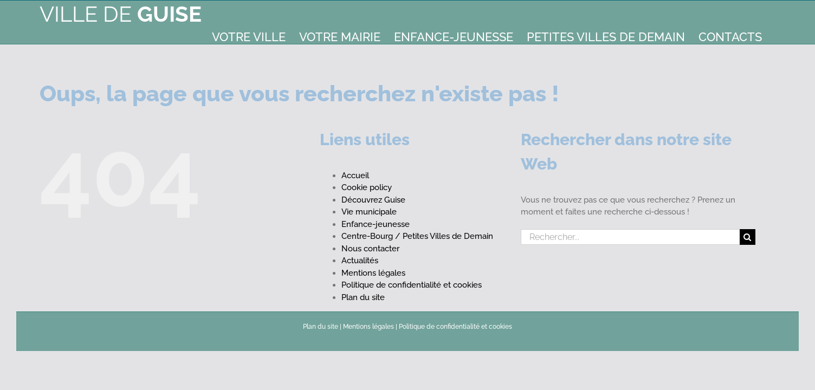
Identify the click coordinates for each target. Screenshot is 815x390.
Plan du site (363, 297)
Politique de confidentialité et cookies (411, 285)
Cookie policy (366, 187)
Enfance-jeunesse (375, 224)
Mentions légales (373, 273)
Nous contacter (370, 248)
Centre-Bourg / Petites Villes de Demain (417, 236)
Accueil (355, 175)
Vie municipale (369, 212)
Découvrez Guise (373, 200)
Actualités (359, 260)
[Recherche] (747, 237)
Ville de (121, 14)
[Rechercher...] (630, 237)
